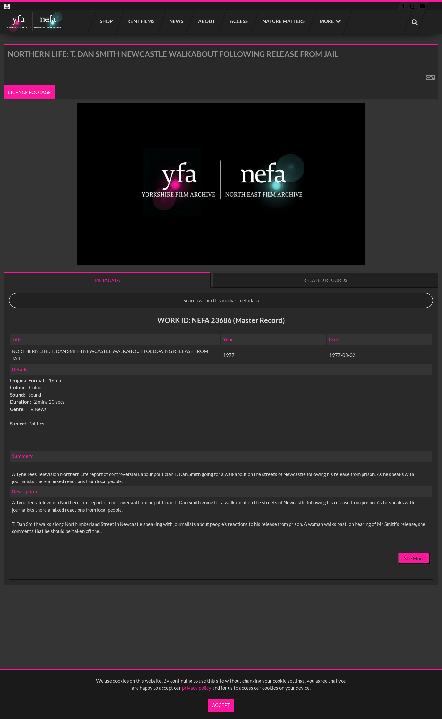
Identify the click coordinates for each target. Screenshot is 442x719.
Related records (325, 280)
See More (414, 558)
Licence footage (29, 92)
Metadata (107, 280)
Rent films (141, 21)
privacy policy (196, 688)
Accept (221, 705)
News (177, 21)
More (327, 21)
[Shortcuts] (430, 76)
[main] (221, 331)
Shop (106, 21)
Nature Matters (284, 21)
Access (239, 21)
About (206, 21)
